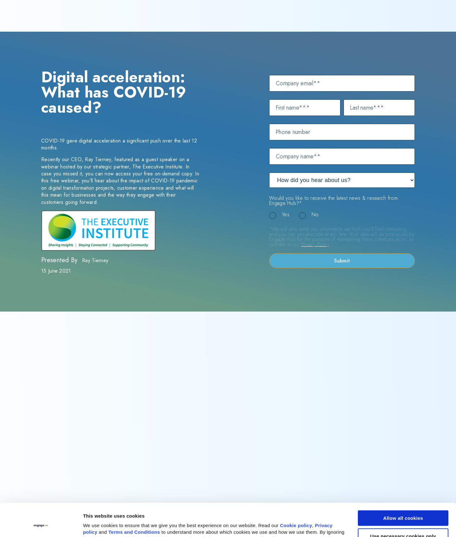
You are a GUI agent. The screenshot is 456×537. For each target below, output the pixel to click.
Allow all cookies (403, 487)
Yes (285, 214)
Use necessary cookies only (403, 505)
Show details (98, 525)
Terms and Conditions (134, 501)
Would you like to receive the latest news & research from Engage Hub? (333, 201)
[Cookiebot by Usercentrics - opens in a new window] (41, 524)
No (315, 214)
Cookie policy (296, 494)
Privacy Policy (315, 244)
